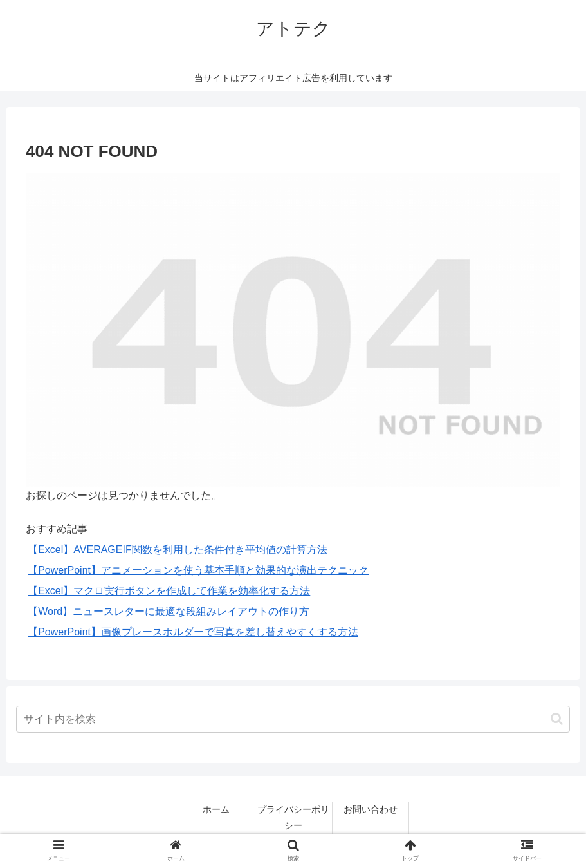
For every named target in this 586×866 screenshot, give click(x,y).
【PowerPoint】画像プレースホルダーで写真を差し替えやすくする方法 (193, 631)
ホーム (216, 809)
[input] (293, 719)
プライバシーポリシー (293, 817)
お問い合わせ (370, 809)
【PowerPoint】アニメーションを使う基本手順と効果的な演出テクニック (198, 570)
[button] (556, 718)
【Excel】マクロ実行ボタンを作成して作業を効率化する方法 (169, 590)
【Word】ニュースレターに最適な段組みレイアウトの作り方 (168, 611)
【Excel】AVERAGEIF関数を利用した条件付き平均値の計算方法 (177, 549)
